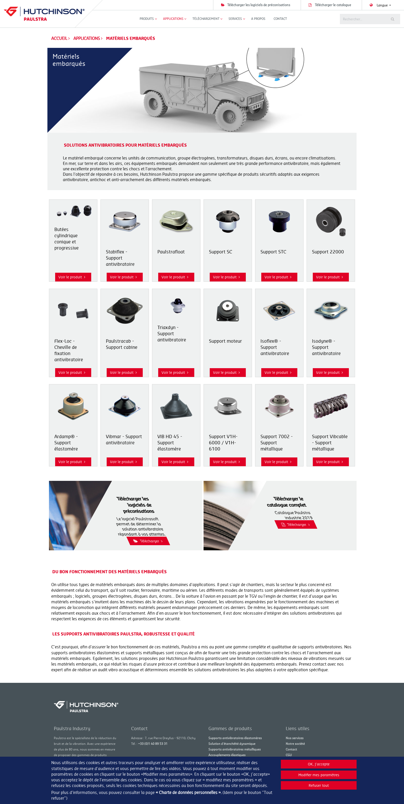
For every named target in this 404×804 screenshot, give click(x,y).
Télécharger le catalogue (333, 5)
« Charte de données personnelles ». (189, 792)
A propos (258, 19)
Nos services (295, 738)
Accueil (59, 38)
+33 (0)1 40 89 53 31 (152, 744)
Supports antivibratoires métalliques (234, 749)
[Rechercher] (362, 19)
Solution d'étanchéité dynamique (231, 744)
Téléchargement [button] (206, 19)
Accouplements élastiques (227, 755)
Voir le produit (71, 277)
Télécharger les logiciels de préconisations (258, 5)
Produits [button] (147, 19)
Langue (383, 5)
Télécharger (179, 541)
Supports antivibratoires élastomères (235, 738)
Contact (280, 19)
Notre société (295, 744)
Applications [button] (173, 19)
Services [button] (235, 19)
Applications (87, 38)
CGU (289, 755)
